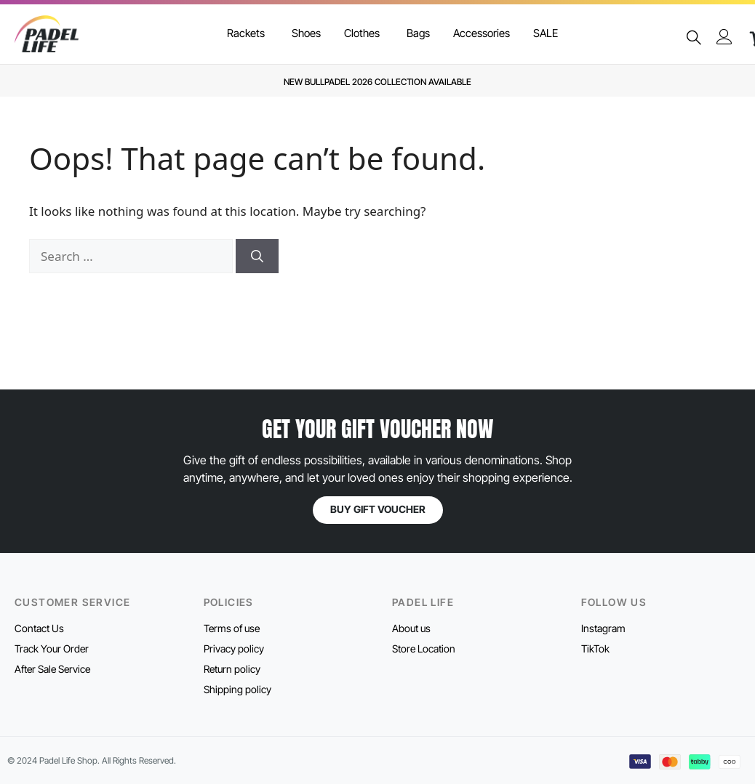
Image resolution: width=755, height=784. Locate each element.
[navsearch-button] (694, 38)
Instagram (603, 628)
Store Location (423, 648)
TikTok (595, 648)
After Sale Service (52, 669)
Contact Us (39, 628)
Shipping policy (237, 689)
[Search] (257, 256)
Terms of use (232, 628)
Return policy (232, 669)
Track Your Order (52, 648)
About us (411, 628)
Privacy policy (234, 648)
